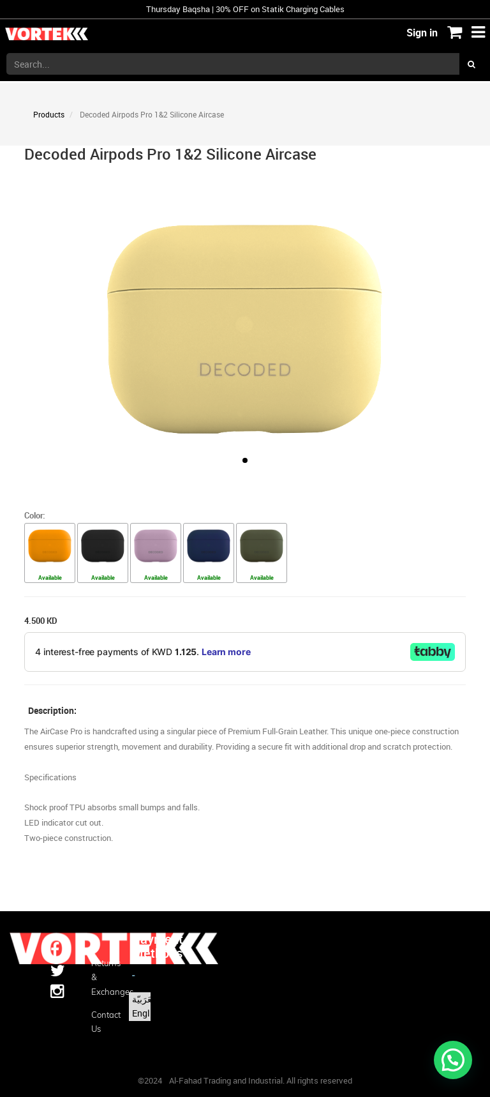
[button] (245, 460)
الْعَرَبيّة (144, 999)
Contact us (102, 1022)
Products (48, 114)
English (147, 1013)
